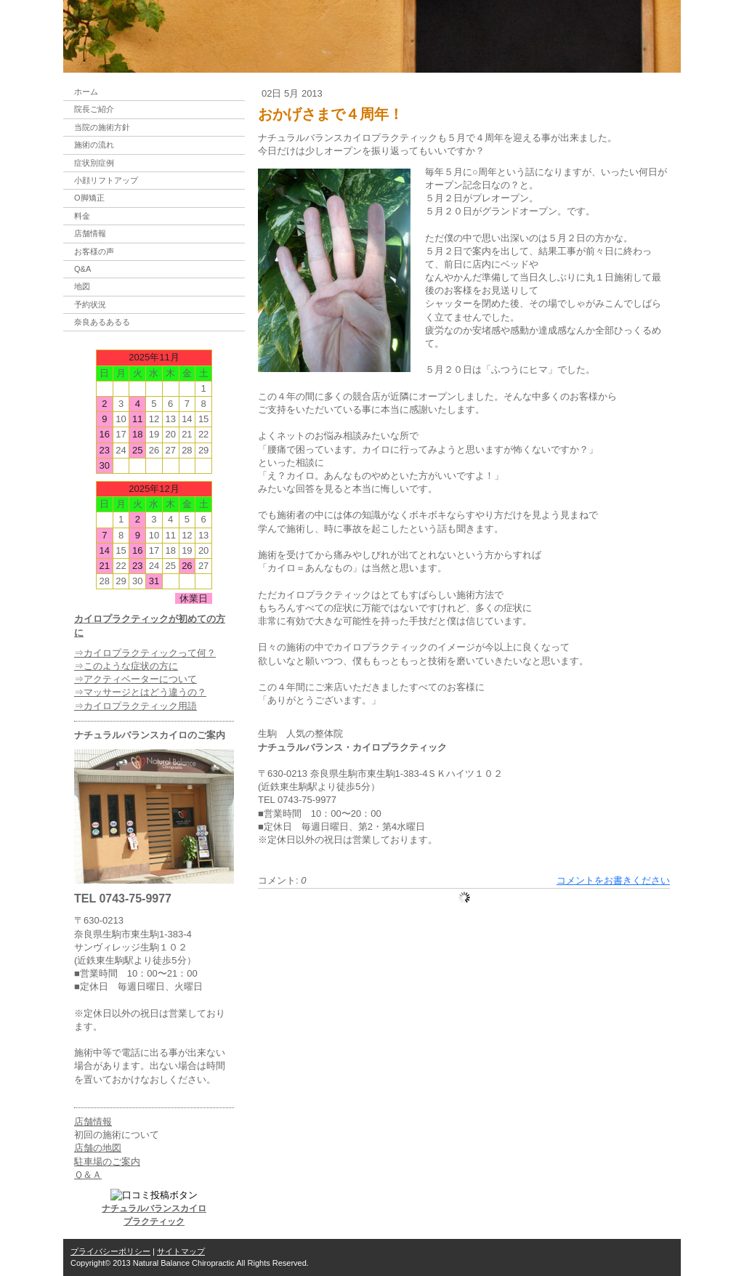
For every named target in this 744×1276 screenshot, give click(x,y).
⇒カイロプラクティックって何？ (145, 652)
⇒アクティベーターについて (135, 679)
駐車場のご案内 (107, 1161)
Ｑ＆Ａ (88, 1174)
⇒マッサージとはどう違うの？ (140, 692)
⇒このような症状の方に (126, 666)
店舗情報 (93, 1121)
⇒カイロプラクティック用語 (135, 705)
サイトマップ (181, 1251)
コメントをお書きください (613, 880)
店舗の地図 (97, 1147)
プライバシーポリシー (110, 1251)
